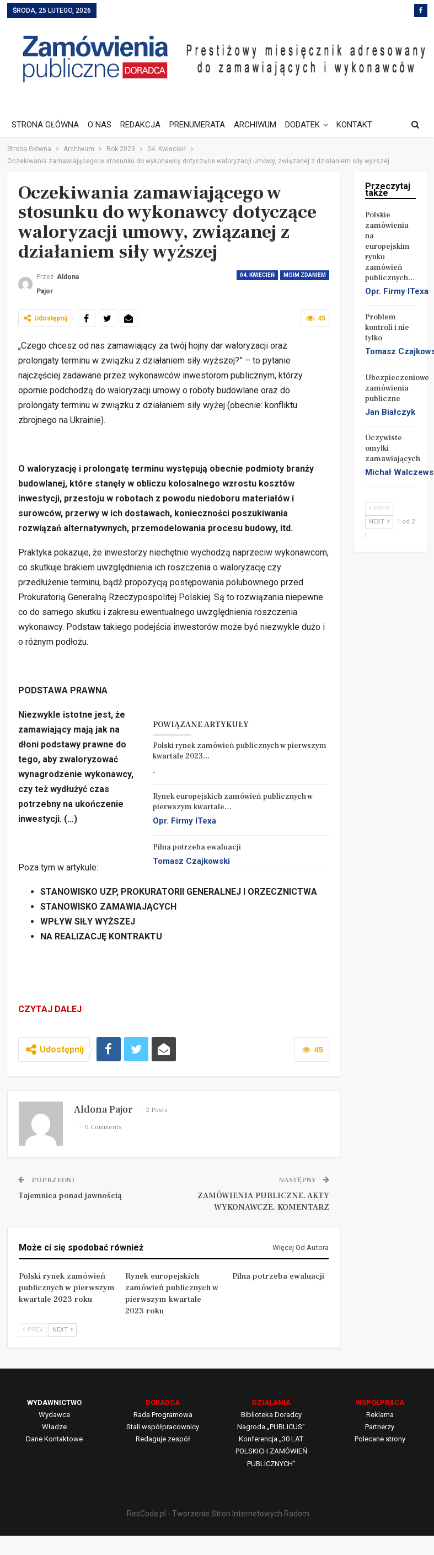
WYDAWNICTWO (54, 1402)
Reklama (380, 1414)
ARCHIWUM (261, 125)
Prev (33, 1329)
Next (62, 1329)
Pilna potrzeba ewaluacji (197, 847)
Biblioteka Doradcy (271, 1414)
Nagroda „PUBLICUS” (271, 1427)
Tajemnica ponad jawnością (70, 1195)
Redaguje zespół (163, 1439)
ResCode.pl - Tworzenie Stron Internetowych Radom (218, 1513)
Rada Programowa (162, 1414)
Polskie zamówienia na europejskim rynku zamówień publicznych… (390, 246)
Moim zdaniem (304, 275)
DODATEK (310, 125)
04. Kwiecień (257, 275)
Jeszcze (361, 125)
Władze (54, 1427)
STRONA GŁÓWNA (45, 125)
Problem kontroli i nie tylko (387, 327)
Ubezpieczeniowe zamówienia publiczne (397, 388)
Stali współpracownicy (162, 1427)
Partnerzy (379, 1427)
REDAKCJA (144, 125)
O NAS (101, 125)
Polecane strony (380, 1439)
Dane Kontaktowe (54, 1439)
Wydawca (54, 1414)
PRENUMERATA (202, 125)
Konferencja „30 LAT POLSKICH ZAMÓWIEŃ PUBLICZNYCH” (271, 1451)
